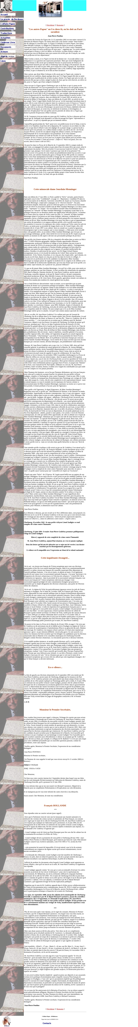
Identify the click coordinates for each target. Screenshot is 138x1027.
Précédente (50, 25)
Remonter (60, 25)
